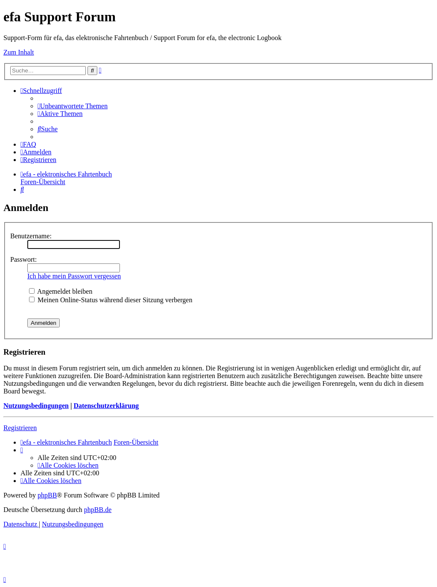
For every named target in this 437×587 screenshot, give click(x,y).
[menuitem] (73, 106)
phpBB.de (97, 509)
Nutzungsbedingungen (36, 405)
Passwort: (23, 259)
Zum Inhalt (18, 52)
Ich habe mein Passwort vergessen (74, 276)
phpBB (47, 495)
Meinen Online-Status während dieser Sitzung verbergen (110, 300)
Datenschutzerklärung (106, 405)
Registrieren (20, 427)
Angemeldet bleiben (60, 291)
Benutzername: (31, 236)
